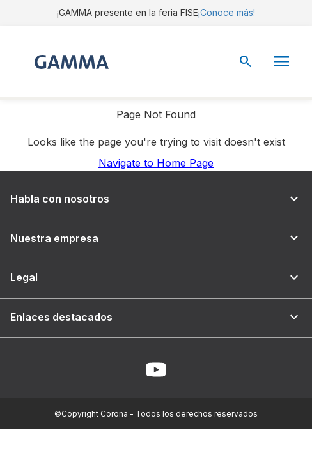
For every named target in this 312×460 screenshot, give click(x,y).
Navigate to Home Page (156, 163)
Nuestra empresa (156, 238)
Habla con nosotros (156, 199)
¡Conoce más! (226, 12)
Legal (156, 277)
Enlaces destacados (156, 317)
